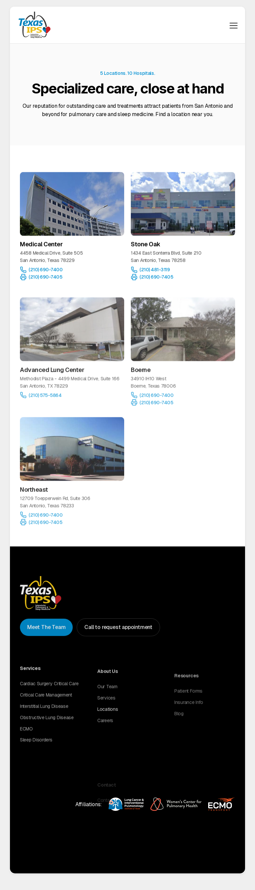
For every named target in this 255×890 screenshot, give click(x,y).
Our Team (107, 699)
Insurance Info (188, 721)
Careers (105, 733)
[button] (233, 25)
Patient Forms (188, 710)
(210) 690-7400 (45, 270)
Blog (179, 732)
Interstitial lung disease (44, 715)
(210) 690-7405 (45, 277)
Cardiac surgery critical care (49, 692)
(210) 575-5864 (45, 408)
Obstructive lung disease (47, 726)
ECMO (26, 737)
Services (106, 711)
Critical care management (46, 703)
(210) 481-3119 (154, 270)
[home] (34, 25)
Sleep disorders (36, 748)
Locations (107, 722)
